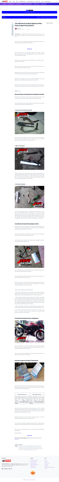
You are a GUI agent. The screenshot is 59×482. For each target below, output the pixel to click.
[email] (12, 35)
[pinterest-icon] (9, 469)
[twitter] (12, 27)
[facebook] (12, 26)
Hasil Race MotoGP (34, 462)
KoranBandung (47, 1)
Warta (42, 1)
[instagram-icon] (4, 469)
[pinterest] (12, 33)
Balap (10, 1)
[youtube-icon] (6, 469)
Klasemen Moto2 (33, 466)
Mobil (14, 1)
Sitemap (46, 466)
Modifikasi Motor (22, 1)
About (46, 460)
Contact (46, 462)
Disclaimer (47, 464)
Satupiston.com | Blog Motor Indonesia (31, 480)
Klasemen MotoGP (34, 463)
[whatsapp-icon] (7, 469)
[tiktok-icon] (11, 469)
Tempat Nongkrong (30, 1)
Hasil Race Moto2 (33, 467)
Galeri (17, 1)
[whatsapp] (12, 29)
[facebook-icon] (2, 469)
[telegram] (12, 31)
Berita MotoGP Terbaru (34, 460)
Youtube (16, 439)
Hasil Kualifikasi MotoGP (35, 464)
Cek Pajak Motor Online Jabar (29, 12)
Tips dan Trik (37, 1)
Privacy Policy (47, 463)
